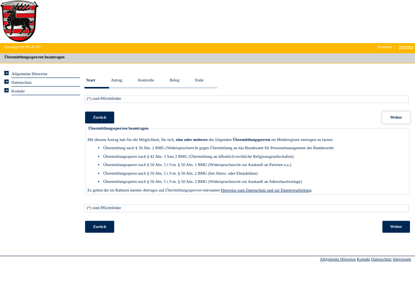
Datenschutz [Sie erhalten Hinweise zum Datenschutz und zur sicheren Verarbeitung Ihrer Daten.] (21, 82)
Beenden (406, 47)
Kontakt (363, 259)
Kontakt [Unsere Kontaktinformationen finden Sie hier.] (18, 91)
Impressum (402, 259)
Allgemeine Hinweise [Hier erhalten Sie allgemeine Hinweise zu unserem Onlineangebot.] (29, 74)
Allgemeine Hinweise (338, 259)
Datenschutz (381, 259)
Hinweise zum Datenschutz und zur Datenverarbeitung (266, 190)
